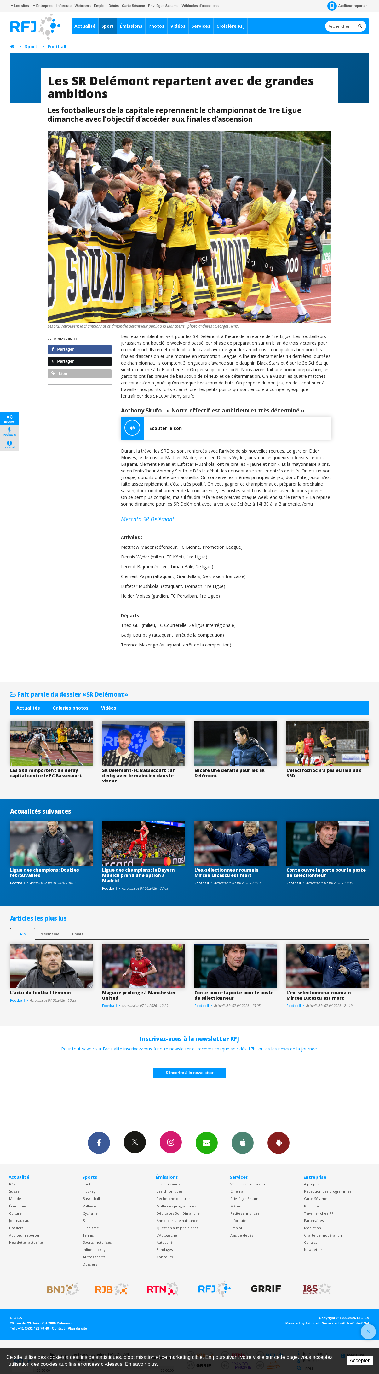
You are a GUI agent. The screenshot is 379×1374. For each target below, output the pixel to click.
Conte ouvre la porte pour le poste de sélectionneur (325, 872)
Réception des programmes (327, 1191)
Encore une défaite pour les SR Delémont (229, 773)
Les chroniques (169, 1191)
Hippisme (91, 1228)
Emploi (100, 6)
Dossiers (16, 1228)
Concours (165, 1257)
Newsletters (207, 1142)
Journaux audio (22, 1221)
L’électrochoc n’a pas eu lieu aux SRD (323, 773)
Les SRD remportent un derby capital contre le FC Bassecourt (46, 773)
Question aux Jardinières (177, 1228)
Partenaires (314, 1221)
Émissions (131, 26)
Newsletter (313, 1250)
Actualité (84, 26)
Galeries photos (71, 708)
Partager (62, 349)
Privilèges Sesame (245, 1198)
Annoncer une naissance (177, 1221)
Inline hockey (94, 1250)
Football (57, 47)
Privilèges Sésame (163, 6)
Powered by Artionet (302, 1323)
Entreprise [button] (43, 6)
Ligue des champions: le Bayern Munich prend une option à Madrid (138, 875)
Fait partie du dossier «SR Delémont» (69, 694)
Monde (15, 1198)
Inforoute (64, 6)
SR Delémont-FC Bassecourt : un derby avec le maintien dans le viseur (139, 775)
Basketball (91, 1198)
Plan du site (77, 1328)
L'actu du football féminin (40, 993)
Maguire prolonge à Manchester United (139, 995)
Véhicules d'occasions (200, 6)
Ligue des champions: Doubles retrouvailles (44, 872)
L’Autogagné (167, 1235)
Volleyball (91, 1206)
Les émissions (168, 1184)
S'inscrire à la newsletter (190, 1072)
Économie (17, 1206)
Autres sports (94, 1257)
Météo (235, 1206)
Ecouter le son (151, 428)
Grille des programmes (176, 1206)
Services (201, 26)
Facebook (99, 1142)
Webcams (83, 6)
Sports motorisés (97, 1242)
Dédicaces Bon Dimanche (178, 1213)
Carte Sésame (133, 6)
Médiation (312, 1228)
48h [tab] (23, 934)
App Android (278, 1142)
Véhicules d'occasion (247, 1184)
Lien (59, 373)
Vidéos (178, 26)
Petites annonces (244, 1213)
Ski (85, 1221)
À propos (311, 1184)
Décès (114, 6)
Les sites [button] (20, 6)
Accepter (360, 1360)
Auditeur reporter (24, 1235)
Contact (310, 1242)
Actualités (28, 708)
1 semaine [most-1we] (50, 934)
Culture (15, 1213)
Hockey (89, 1191)
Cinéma (236, 1191)
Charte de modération (323, 1235)
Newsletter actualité (26, 1242)
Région (15, 1184)
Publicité (311, 1206)
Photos (156, 26)
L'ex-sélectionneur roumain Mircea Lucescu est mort (226, 872)
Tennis (88, 1235)
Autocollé (165, 1242)
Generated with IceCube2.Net (345, 1323)
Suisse (14, 1191)
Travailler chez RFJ (319, 1213)
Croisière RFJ (230, 26)
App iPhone (243, 1142)
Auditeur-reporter (347, 6)
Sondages (165, 1250)
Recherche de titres (173, 1198)
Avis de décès (241, 1235)
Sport (107, 26)
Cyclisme (90, 1213)
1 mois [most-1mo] (77, 934)
